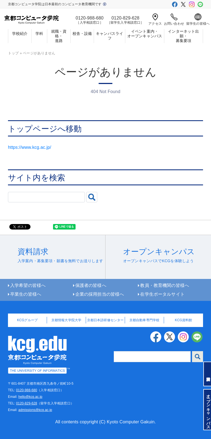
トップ (13, 53)
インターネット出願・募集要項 (183, 36)
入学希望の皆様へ (28, 285)
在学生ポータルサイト (162, 294)
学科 (39, 33)
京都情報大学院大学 (66, 320)
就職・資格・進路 (59, 36)
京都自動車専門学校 (144, 320)
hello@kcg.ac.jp (30, 397)
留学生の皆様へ (198, 19)
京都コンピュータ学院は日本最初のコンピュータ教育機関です (57, 4)
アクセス (155, 19)
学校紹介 (20, 33)
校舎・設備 (82, 33)
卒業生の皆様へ (25, 294)
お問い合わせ (174, 19)
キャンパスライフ (109, 35)
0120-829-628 (26, 403)
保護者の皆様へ (90, 285)
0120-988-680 (26, 390)
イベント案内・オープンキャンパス (144, 33)
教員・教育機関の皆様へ (164, 285)
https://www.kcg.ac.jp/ (29, 147)
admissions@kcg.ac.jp (35, 410)
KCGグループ (27, 320)
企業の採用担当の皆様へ (99, 294)
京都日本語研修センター (105, 320)
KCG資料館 (183, 320)
